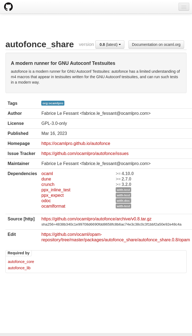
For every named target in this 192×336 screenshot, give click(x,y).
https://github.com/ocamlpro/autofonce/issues (84, 153)
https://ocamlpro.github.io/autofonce (75, 143)
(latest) (110, 44)
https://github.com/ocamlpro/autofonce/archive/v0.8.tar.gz (96, 219)
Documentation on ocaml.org (156, 44)
